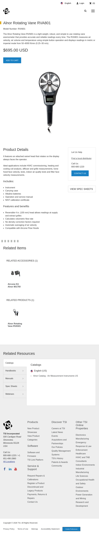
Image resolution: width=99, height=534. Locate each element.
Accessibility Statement (50, 529)
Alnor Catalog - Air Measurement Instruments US (55, 376)
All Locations (9, 462)
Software (32, 445)
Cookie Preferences (72, 529)
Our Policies (57, 447)
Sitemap (34, 529)
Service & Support (33, 467)
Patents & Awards (60, 462)
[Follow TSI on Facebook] (4, 469)
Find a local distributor (81, 158)
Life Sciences (82, 476)
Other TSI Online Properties (82, 425)
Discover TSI (59, 421)
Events (55, 436)
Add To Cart (13, 60)
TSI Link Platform (35, 460)
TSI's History (57, 458)
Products (32, 421)
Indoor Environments (85, 465)
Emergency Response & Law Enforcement (83, 446)
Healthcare (81, 453)
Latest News (57, 432)
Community (57, 466)
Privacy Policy (8, 529)
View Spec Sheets (81, 189)
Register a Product (36, 483)
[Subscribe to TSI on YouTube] (15, 469)
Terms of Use (23, 529)
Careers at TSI (58, 428)
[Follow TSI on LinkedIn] (10, 469)
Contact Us (80, 173)
